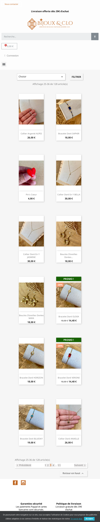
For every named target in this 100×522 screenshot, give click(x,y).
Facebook (15, 482)
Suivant (80, 465)
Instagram (23, 482)
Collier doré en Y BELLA (68, 194)
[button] (11, 4)
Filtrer (76, 76)
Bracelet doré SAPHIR (68, 133)
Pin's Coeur (31, 194)
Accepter (89, 519)
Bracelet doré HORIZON (31, 377)
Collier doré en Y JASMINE (31, 256)
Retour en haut (73, 473)
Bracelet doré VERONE (69, 377)
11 (59, 465)
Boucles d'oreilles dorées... (68, 256)
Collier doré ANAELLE (68, 438)
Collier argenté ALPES (31, 133)
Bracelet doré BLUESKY (31, 438)
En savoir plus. (77, 519)
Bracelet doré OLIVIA (69, 316)
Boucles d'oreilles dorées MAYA (31, 317)
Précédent (23, 465)
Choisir (41, 77)
